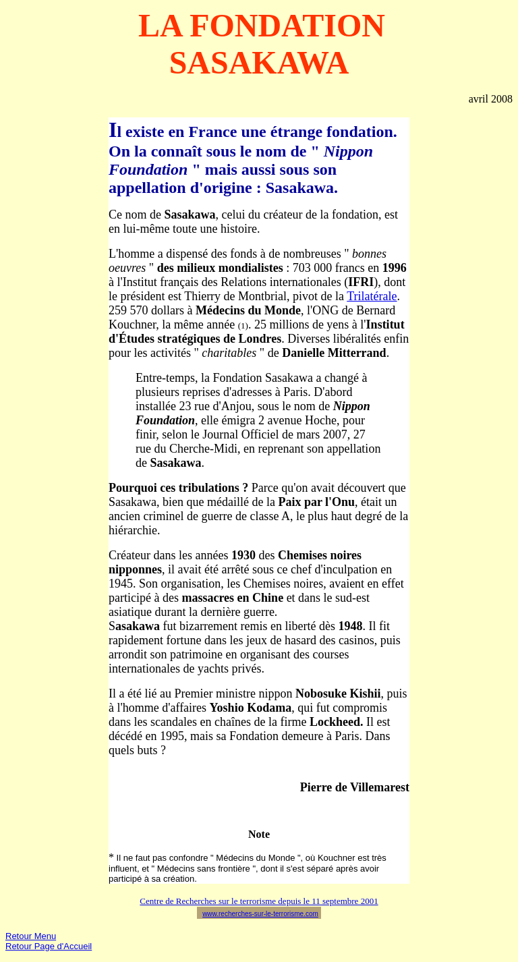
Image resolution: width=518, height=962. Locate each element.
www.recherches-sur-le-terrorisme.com (260, 913)
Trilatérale (372, 296)
